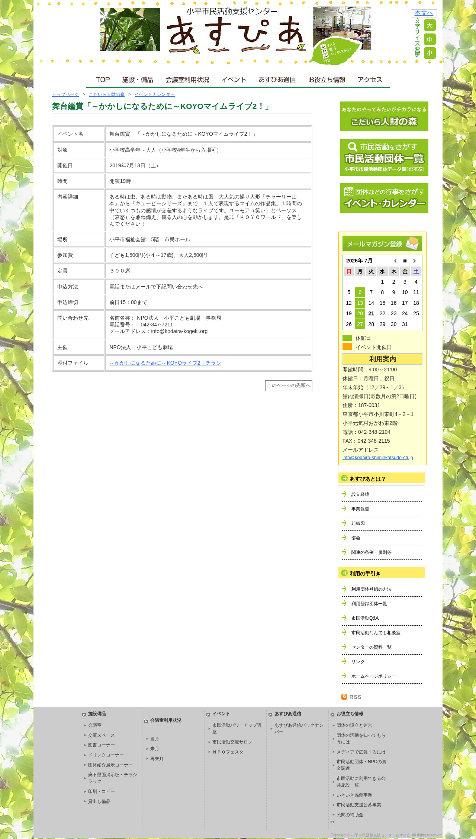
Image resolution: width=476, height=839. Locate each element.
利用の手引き (365, 574)
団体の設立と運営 (354, 725)
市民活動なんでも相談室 (376, 632)
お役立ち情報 (326, 78)
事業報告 (360, 509)
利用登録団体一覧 (369, 603)
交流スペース (101, 735)
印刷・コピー (101, 791)
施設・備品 (138, 78)
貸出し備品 (99, 801)
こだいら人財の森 (107, 94)
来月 (154, 748)
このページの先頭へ (289, 385)
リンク (358, 661)
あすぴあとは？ (368, 479)
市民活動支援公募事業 (359, 804)
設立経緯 (360, 494)
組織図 (358, 523)
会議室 (95, 725)
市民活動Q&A (365, 618)
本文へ (424, 12)
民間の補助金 (350, 814)
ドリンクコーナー (106, 755)
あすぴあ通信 (277, 78)
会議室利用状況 (188, 78)
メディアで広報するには (361, 752)
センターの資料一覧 (371, 647)
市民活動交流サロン (232, 742)
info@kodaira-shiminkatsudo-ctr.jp (377, 457)
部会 (355, 537)
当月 (154, 739)
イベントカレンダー (155, 94)
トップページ (65, 94)
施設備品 (97, 713)
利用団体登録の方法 (371, 589)
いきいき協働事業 (354, 795)
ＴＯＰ (101, 78)
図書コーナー (101, 745)
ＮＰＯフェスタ (228, 752)
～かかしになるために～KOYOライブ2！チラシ (165, 363)
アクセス (370, 78)
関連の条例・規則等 (371, 552)
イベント (234, 78)
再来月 (157, 758)
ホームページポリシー (373, 676)
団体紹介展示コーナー (110, 765)
